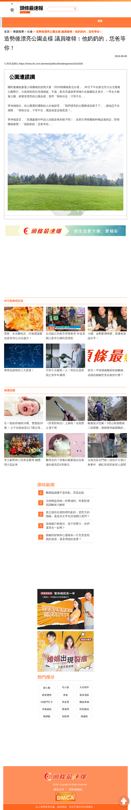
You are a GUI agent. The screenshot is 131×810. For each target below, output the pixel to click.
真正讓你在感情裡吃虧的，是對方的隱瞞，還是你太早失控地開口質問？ (68, 514)
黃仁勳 (46, 687)
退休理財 (84, 695)
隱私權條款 (76, 789)
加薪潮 (65, 716)
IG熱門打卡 (47, 702)
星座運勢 (47, 695)
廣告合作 (59, 789)
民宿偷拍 (84, 709)
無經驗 (46, 716)
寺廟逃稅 (47, 709)
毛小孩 (65, 687)
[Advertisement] (65, 270)
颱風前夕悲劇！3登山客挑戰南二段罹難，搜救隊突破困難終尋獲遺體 (107, 428)
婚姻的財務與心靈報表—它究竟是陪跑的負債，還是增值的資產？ (68, 537)
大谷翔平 (84, 687)
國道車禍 (84, 702)
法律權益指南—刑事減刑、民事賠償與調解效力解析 (68, 502)
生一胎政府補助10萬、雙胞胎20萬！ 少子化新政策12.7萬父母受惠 (23, 428)
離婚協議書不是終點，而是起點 (65, 492)
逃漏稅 (84, 716)
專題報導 (18, 31)
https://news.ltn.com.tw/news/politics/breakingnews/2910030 (51, 63)
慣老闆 (65, 709)
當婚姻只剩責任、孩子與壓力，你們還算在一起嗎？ (68, 525)
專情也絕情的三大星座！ (19, 370)
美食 (65, 695)
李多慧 (65, 702)
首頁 (7, 31)
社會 (30, 31)
